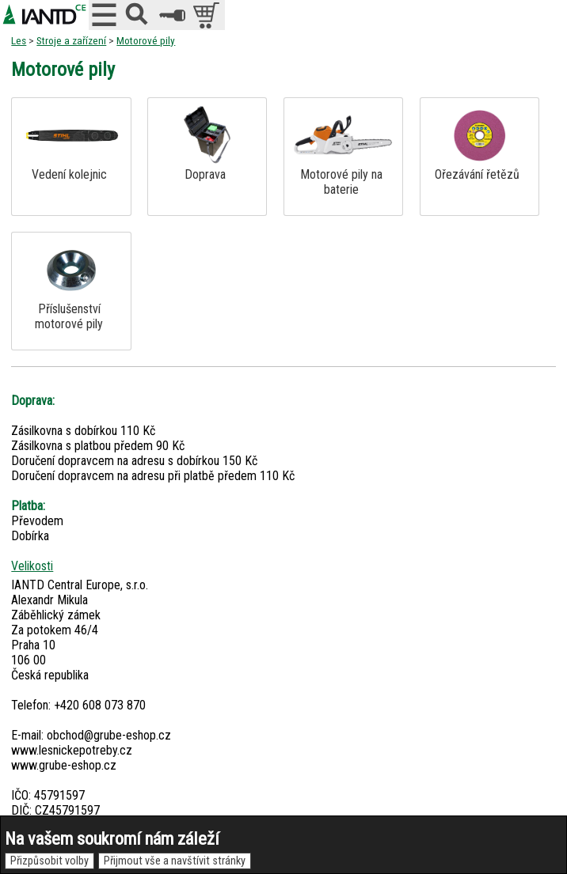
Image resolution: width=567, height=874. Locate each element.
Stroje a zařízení (71, 40)
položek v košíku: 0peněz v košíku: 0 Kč (208, 15)
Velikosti (32, 565)
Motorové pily (145, 40)
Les (18, 40)
